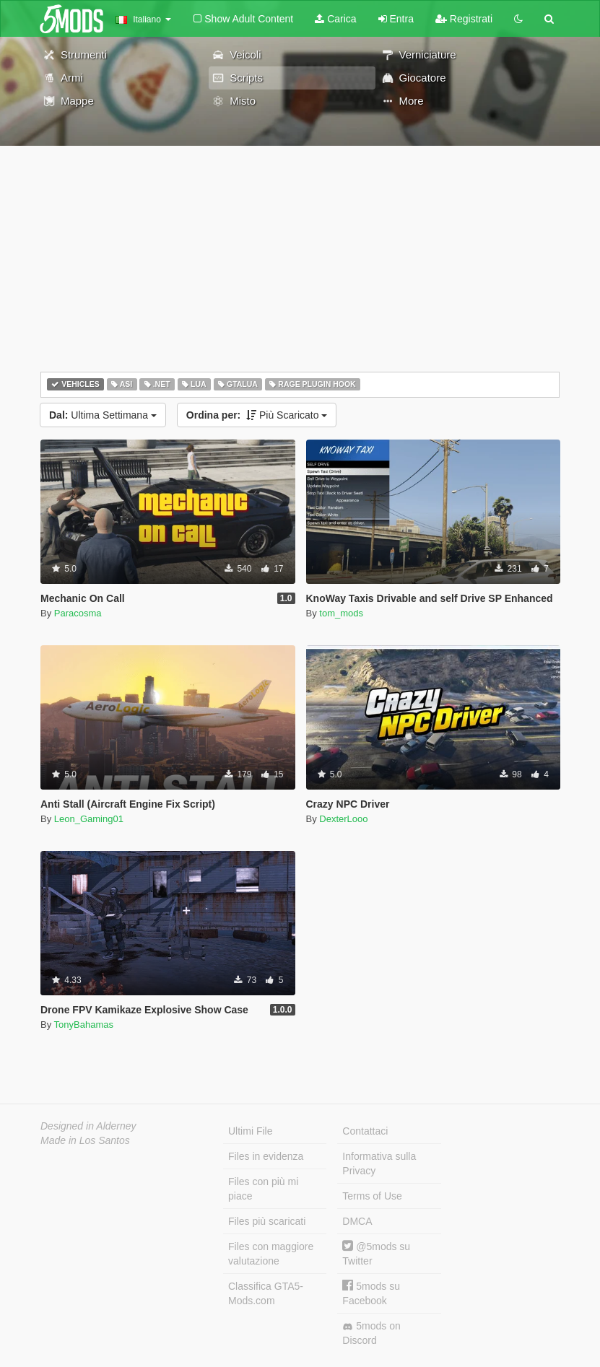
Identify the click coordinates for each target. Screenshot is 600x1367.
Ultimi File (250, 1131)
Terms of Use (371, 1196)
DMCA (357, 1221)
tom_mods (341, 613)
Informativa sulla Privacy (379, 1163)
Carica (335, 19)
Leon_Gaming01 (88, 818)
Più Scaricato (257, 415)
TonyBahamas (83, 1024)
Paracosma (78, 613)
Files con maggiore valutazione (270, 1254)
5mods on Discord (371, 1333)
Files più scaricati (266, 1221)
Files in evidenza (265, 1156)
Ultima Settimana (103, 415)
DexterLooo (343, 818)
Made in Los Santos (85, 1140)
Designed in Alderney (88, 1126)
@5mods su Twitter (376, 1253)
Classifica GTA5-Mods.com (265, 1293)
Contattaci (365, 1131)
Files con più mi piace (263, 1189)
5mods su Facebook (371, 1293)
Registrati (463, 19)
